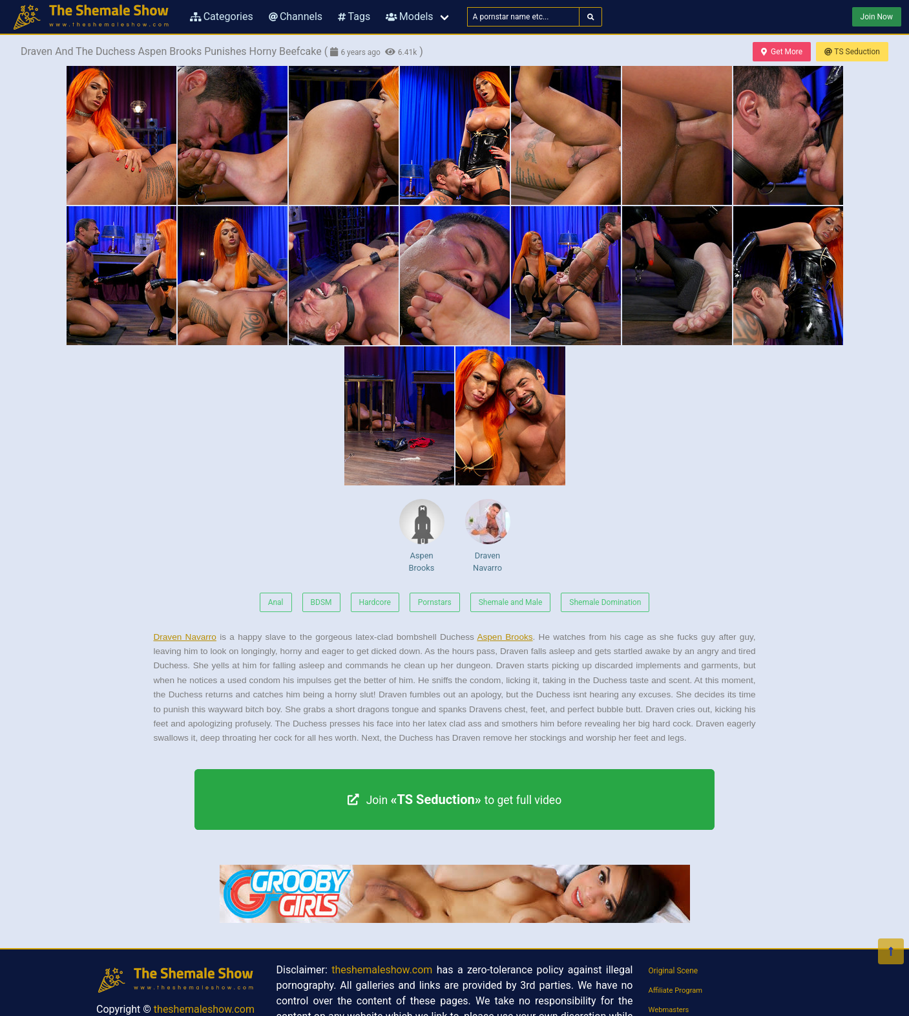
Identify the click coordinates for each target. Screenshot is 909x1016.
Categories (221, 16)
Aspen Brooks (421, 536)
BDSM (321, 602)
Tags (354, 16)
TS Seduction (852, 51)
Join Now (877, 16)
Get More (781, 51)
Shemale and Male (511, 602)
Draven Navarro (487, 536)
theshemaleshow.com (204, 1009)
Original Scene (673, 970)
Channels (295, 16)
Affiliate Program (676, 990)
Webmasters (669, 1010)
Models (409, 16)
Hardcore (375, 602)
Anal (276, 602)
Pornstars (435, 602)
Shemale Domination (605, 602)
